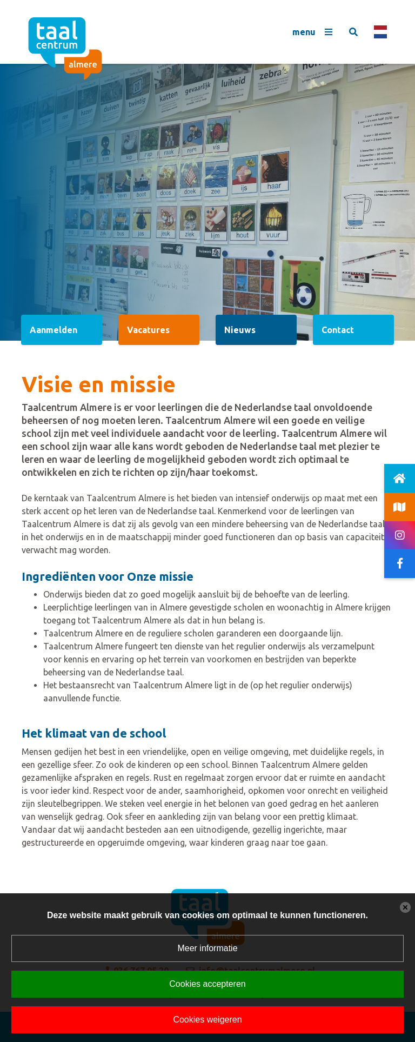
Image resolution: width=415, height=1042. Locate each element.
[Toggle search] (353, 32)
